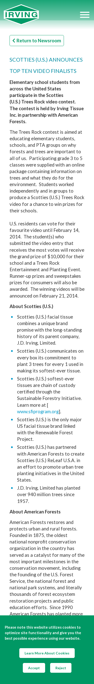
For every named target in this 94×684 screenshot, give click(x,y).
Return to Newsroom (36, 40)
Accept (34, 668)
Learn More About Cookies (47, 653)
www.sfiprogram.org (38, 411)
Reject (60, 668)
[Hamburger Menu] (84, 14)
